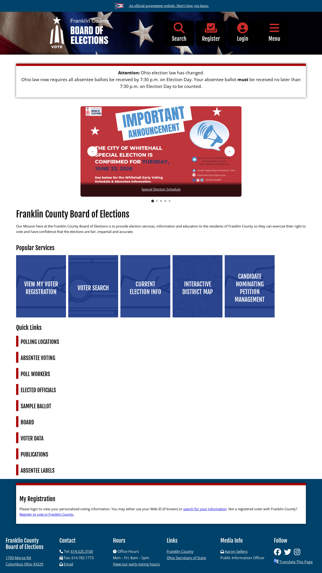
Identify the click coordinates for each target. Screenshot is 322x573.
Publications (34, 454)
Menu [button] (274, 32)
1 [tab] (152, 201)
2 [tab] (157, 201)
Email (68, 564)
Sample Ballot (36, 406)
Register (211, 32)
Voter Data (32, 438)
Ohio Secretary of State (186, 557)
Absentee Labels (38, 470)
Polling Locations (40, 342)
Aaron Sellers (236, 551)
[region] (161, 154)
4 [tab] (165, 201)
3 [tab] (161, 201)
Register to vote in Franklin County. (47, 514)
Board (27, 422)
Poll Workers (35, 374)
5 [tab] (170, 201)
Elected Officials (38, 390)
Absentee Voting (38, 358)
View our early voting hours (136, 564)
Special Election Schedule (161, 189)
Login (242, 32)
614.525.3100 (82, 551)
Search (179, 32)
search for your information (205, 509)
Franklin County (180, 551)
